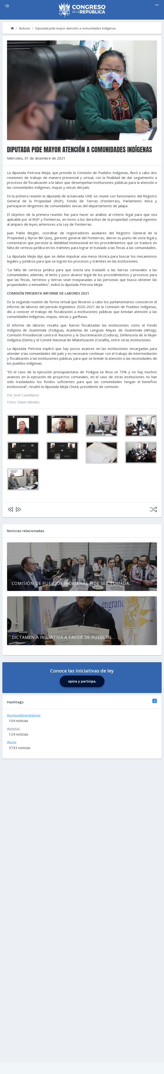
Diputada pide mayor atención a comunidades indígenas (75, 28)
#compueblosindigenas (24, 715)
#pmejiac (13, 728)
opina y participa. (82, 681)
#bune (11, 742)
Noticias (24, 28)
